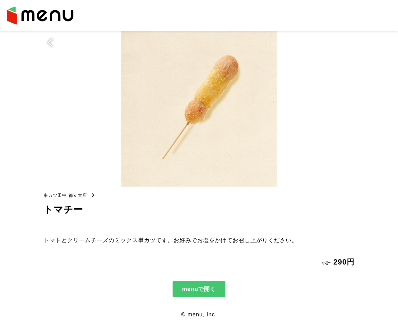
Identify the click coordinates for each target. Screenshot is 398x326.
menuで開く (199, 289)
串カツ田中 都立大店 (65, 195)
